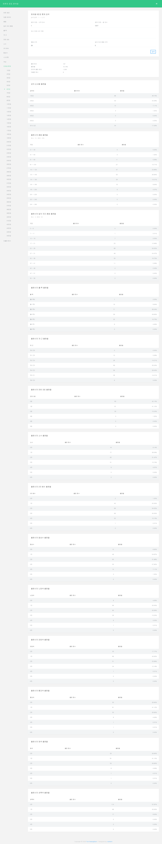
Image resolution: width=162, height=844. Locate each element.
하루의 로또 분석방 (10, 3)
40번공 (9, 217)
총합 (5, 22)
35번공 (9, 198)
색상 (5, 62)
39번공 (9, 213)
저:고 (5, 35)
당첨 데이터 (7, 17)
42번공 (9, 224)
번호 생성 (7, 13)
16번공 (9, 127)
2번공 (8, 74)
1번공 (8, 70)
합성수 (6, 53)
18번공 (9, 134)
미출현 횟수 (7, 241)
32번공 (9, 187)
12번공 (9, 112)
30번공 (9, 179)
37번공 (9, 206)
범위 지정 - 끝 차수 (101, 22)
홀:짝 (5, 30)
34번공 (9, 194)
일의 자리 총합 (8, 26)
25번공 (9, 160)
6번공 (8, 89)
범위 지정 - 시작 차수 (38, 22)
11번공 (9, 108)
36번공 (9, 202)
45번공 (9, 236)
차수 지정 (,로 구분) (37, 31)
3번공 (8, 78)
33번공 (9, 191)
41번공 (9, 221)
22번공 (9, 149)
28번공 (9, 172)
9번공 (8, 100)
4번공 (8, 82)
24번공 (9, 157)
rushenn (109, 841)
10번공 (9, 104)
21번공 (9, 145)
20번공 (9, 142)
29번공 (9, 176)
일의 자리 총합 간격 (101, 42)
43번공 (9, 228)
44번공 (9, 232)
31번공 (9, 183)
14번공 (9, 119)
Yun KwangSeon (91, 841)
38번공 (9, 209)
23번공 (9, 153)
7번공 (8, 93)
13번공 (9, 115)
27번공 (9, 168)
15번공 (9, 123)
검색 (153, 52)
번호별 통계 (7, 66)
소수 (5, 44)
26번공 (9, 164)
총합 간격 (34, 42)
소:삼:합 (6, 57)
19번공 (9, 138)
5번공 (8, 85)
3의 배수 (6, 48)
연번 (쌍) (6, 39)
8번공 (8, 97)
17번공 (9, 130)
